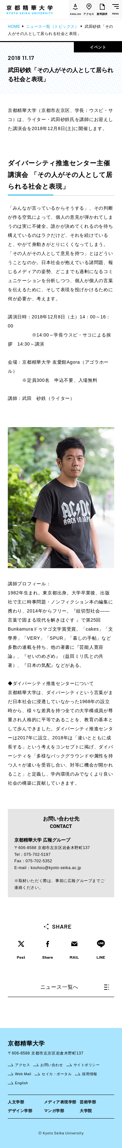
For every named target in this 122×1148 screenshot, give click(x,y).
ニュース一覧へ (74, 987)
